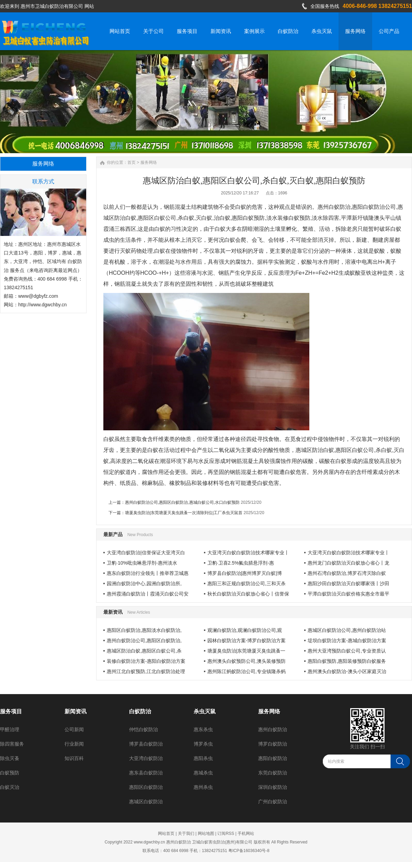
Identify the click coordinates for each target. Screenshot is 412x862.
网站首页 (166, 833)
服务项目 (11, 711)
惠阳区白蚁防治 (146, 787)
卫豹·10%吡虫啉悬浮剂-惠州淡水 (142, 563)
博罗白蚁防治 (272, 744)
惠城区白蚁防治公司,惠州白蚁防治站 (347, 630)
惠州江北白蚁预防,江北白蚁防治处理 (146, 671)
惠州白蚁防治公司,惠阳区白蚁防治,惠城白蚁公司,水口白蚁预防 (182, 502)
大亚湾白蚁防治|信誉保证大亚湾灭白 (146, 552)
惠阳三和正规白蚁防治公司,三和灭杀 (246, 583)
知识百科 (74, 758)
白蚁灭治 (9, 787)
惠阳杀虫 (203, 758)
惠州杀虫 (203, 787)
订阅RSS (225, 833)
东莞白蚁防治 (272, 772)
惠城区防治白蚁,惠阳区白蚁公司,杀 (144, 651)
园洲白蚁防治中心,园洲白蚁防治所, (144, 583)
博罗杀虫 (203, 744)
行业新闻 (74, 744)
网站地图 (206, 833)
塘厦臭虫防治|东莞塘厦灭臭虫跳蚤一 (246, 651)
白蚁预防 (9, 772)
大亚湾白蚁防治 (146, 758)
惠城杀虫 (203, 772)
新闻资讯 (76, 711)
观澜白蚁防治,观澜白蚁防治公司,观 (244, 630)
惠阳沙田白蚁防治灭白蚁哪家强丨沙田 (348, 583)
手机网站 (246, 833)
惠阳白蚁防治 (272, 758)
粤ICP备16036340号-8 (249, 850)
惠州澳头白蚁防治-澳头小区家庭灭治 (347, 671)
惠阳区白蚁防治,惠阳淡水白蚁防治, (144, 630)
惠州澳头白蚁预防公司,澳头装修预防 (246, 661)
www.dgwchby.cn (149, 842)
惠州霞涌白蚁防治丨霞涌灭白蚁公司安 (147, 594)
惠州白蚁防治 (272, 729)
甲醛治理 (9, 729)
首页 (131, 162)
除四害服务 (12, 744)
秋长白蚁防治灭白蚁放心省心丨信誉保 (248, 594)
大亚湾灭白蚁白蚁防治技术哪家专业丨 (248, 552)
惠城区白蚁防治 (146, 801)
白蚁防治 (140, 711)
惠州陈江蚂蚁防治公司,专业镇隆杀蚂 (246, 671)
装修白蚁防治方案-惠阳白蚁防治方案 (146, 661)
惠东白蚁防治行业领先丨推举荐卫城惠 (147, 573)
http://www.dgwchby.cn (42, 304)
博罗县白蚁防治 (146, 744)
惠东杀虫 (203, 729)
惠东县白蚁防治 (146, 772)
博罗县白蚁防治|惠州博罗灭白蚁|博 (244, 573)
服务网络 (148, 162)
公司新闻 (74, 729)
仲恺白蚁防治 (143, 729)
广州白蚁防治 (272, 801)
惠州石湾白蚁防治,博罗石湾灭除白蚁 (347, 573)
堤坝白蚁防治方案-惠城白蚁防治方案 (347, 640)
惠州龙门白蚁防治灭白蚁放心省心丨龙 (348, 563)
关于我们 (186, 833)
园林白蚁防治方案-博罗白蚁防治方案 (246, 640)
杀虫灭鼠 (205, 711)
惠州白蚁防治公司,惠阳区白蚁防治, (144, 640)
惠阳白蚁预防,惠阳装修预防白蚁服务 (347, 661)
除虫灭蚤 (9, 758)
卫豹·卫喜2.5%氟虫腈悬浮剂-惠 (240, 563)
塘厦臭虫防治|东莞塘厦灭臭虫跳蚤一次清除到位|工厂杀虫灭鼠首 (183, 512)
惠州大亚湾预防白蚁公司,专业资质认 (347, 651)
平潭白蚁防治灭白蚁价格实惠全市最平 (348, 594)
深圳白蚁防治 (272, 787)
